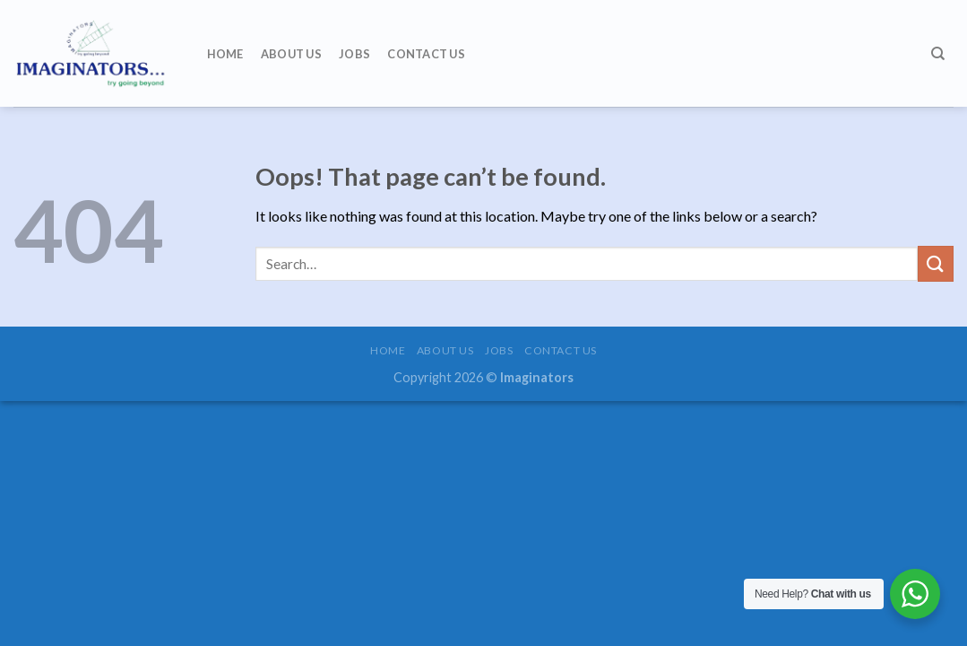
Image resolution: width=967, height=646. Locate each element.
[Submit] (936, 263)
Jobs (354, 54)
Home (225, 54)
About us (291, 54)
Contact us (426, 54)
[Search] (938, 54)
